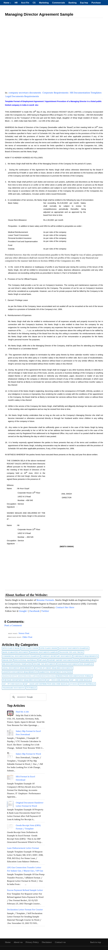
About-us (18, 942)
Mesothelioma (48, 676)
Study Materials (87, 684)
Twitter (45, 611)
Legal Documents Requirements (22, 96)
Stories (73, 684)
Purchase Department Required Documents (23, 680)
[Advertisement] (54, 37)
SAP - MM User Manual (80, 680)
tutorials (31, 688)
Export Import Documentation (64, 660)
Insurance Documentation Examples (75, 664)
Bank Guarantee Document (15, 652)
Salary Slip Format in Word (28, 754)
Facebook (34, 611)
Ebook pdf (7, 660)
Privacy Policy (32, 942)
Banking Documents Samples (44, 652)
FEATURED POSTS (88, 660)
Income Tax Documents (44, 664)
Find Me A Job (22, 711)
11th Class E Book (30, 648)
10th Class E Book (11, 648)
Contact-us (60, 942)
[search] (27, 697)
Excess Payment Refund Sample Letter (25, 890)
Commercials (58, 3)
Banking (72, 3)
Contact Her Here (65, 607)
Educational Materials (25, 660)
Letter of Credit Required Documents (54, 668)
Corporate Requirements (55, 92)
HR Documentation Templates (86, 92)
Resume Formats (46, 600)
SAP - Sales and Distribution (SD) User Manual (46, 684)
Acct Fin (25, 3)
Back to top (95, 942)
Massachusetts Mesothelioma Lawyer (21, 676)
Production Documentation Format (74, 676)
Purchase (96, 3)
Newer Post (24, 633)
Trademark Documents (14, 688)
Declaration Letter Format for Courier (25, 909)
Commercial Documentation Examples (21, 656)
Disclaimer (47, 942)
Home (7, 3)
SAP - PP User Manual (12, 684)
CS (34, 3)
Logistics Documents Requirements (20, 672)
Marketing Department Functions (55, 672)
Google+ (23, 611)
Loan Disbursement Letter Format (23, 848)
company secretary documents (25, 92)
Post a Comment (13, 625)
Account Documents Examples (73, 648)
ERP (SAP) (43, 660)
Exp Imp (84, 3)
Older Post (27, 637)
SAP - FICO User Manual (57, 680)
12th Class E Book (48, 648)
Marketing (44, 3)
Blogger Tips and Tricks (71, 652)
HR (16, 3)
